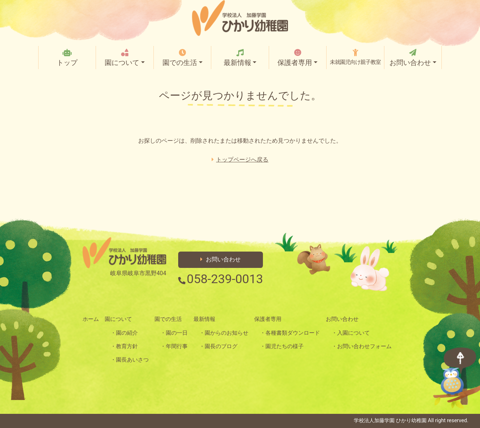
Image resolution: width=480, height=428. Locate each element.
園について (124, 57)
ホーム (91, 319)
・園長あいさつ (130, 359)
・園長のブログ (218, 346)
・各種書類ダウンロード (290, 333)
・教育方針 (124, 346)
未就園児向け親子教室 (355, 57)
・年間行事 (174, 346)
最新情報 (239, 57)
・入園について (351, 333)
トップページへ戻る (240, 159)
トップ (67, 57)
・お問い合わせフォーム (362, 346)
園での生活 (182, 57)
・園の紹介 (124, 333)
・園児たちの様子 (282, 346)
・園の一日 (174, 333)
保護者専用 (297, 57)
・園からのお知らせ (223, 333)
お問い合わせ (413, 57)
